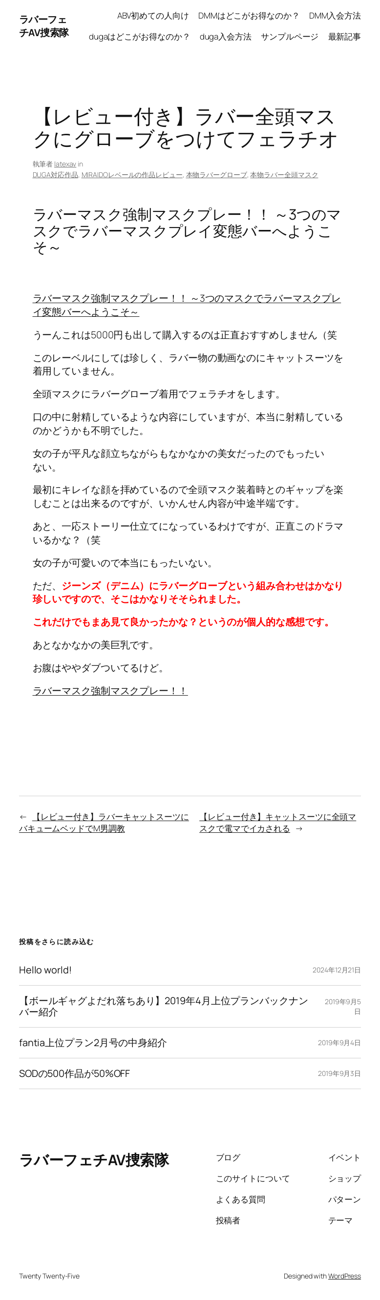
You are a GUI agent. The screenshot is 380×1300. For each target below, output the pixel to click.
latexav (65, 163)
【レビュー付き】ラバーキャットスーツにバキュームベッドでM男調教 (104, 822)
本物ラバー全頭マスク (284, 174)
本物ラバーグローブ (216, 174)
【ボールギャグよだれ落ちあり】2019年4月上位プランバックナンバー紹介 (163, 1006)
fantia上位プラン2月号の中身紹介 (93, 1042)
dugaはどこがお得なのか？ (139, 36)
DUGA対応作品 (55, 174)
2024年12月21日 (337, 969)
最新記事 (344, 36)
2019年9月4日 (339, 1042)
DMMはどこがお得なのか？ (249, 15)
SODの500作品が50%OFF (74, 1073)
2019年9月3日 (339, 1073)
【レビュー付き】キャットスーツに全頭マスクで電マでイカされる (277, 822)
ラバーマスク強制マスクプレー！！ (110, 690)
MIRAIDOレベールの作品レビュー (132, 174)
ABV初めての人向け (153, 15)
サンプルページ (289, 36)
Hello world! (45, 970)
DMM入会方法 (335, 15)
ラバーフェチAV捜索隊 (44, 26)
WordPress (344, 1275)
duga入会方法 (226, 36)
